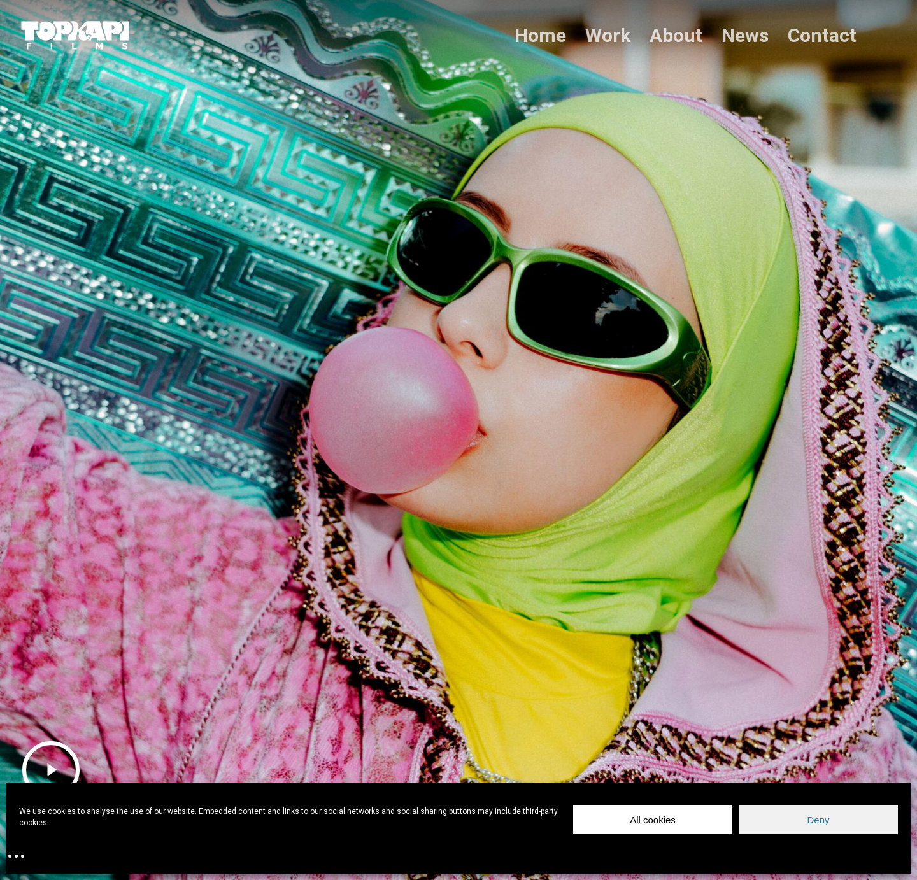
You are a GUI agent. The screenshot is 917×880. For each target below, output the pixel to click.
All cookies (653, 819)
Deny (818, 819)
